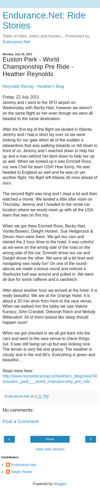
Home (50, 439)
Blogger (60, 484)
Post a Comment (21, 421)
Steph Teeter (21, 472)
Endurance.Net (16, 42)
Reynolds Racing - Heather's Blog (33, 86)
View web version (50, 449)
